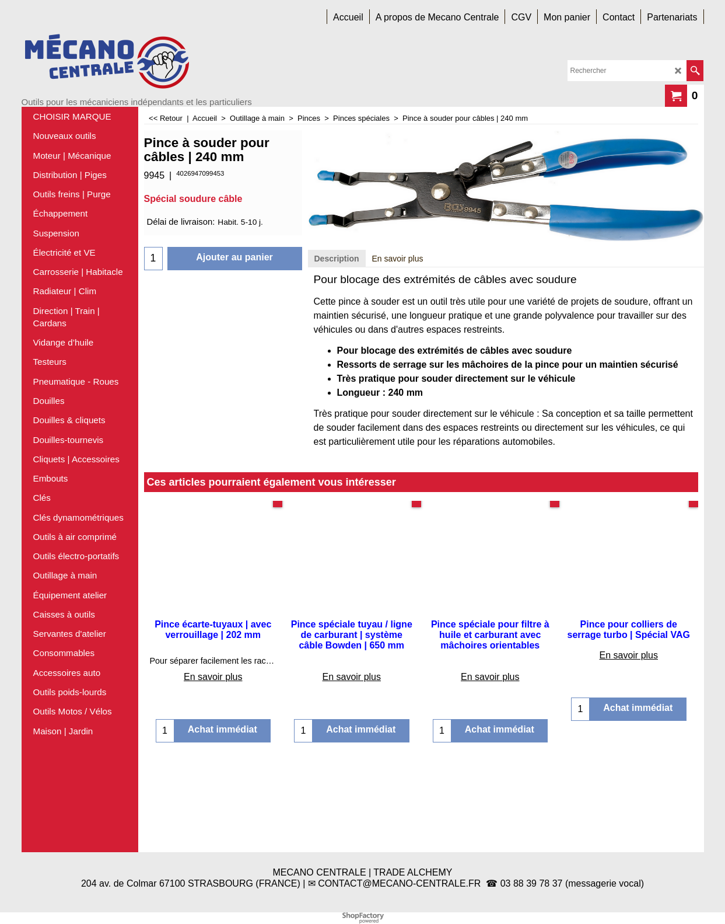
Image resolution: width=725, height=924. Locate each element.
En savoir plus (397, 355)
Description (336, 355)
